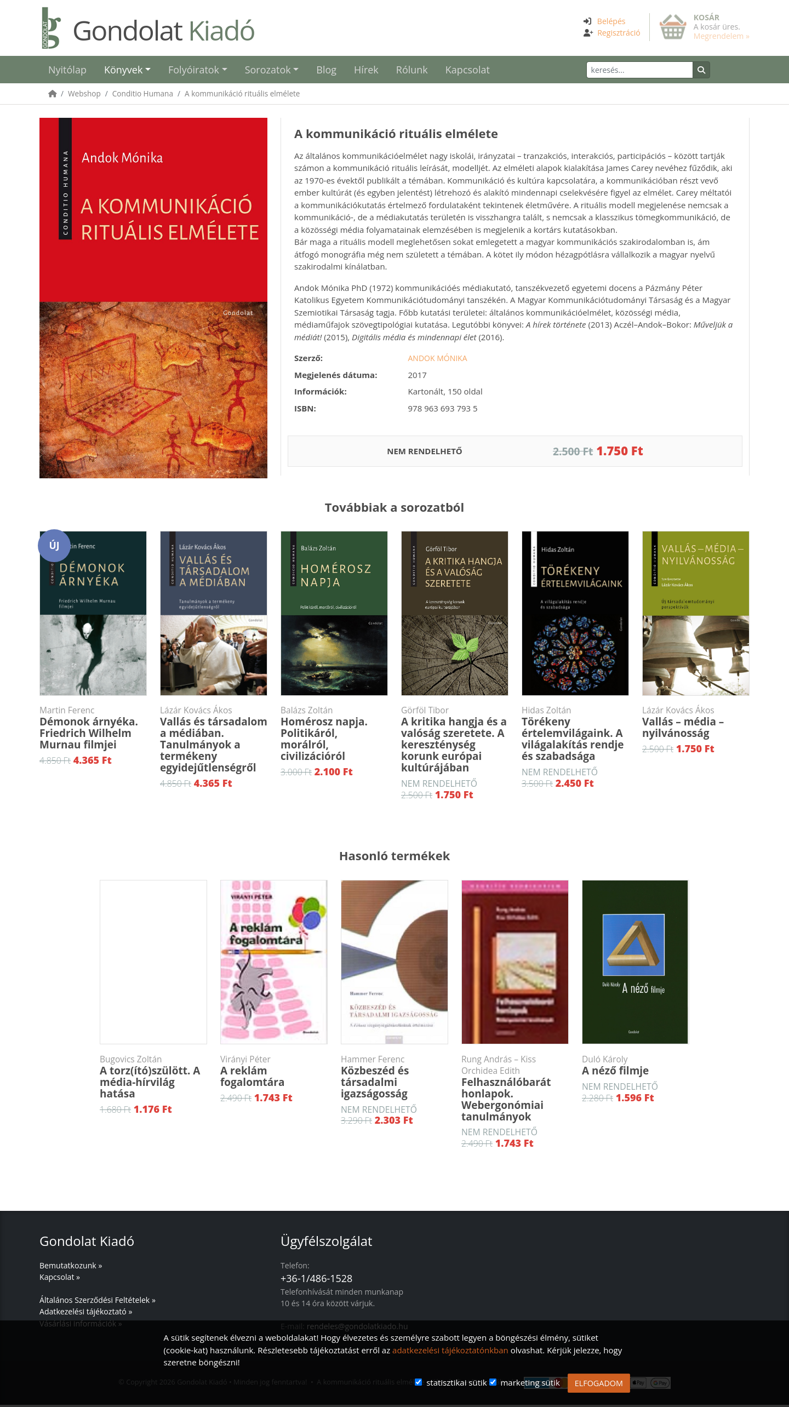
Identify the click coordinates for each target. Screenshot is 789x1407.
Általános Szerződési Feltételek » (97, 1302)
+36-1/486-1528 (316, 1280)
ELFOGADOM (599, 1383)
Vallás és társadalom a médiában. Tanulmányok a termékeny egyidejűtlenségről (213, 741)
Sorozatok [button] (268, 70)
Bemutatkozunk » (70, 1267)
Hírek (366, 70)
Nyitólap (67, 70)
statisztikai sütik (456, 1382)
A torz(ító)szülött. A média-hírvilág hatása (153, 1079)
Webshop (84, 95)
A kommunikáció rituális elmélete (242, 95)
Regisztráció (619, 32)
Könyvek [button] (123, 70)
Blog (326, 70)
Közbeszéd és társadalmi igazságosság (394, 1079)
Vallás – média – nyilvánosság (696, 724)
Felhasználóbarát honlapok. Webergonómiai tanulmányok (515, 1090)
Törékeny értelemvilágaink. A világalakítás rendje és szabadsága (575, 736)
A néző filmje (635, 1068)
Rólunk (412, 70)
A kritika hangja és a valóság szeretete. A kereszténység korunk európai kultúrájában (454, 741)
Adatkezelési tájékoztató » (85, 1313)
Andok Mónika (437, 360)
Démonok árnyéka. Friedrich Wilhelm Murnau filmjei (93, 730)
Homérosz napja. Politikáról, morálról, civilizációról (334, 736)
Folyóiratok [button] (193, 70)
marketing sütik (529, 1382)
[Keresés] (658, 70)
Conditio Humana (142, 95)
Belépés (611, 21)
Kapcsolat (467, 70)
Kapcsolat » (59, 1279)
